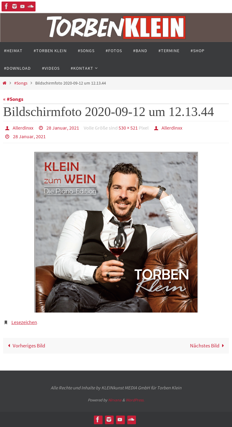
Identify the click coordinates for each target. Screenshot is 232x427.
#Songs (20, 83)
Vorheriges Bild (25, 345)
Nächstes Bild (208, 345)
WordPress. (135, 400)
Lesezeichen (24, 322)
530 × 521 (128, 128)
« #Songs (13, 99)
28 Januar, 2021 (62, 128)
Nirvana (114, 400)
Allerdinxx (23, 128)
